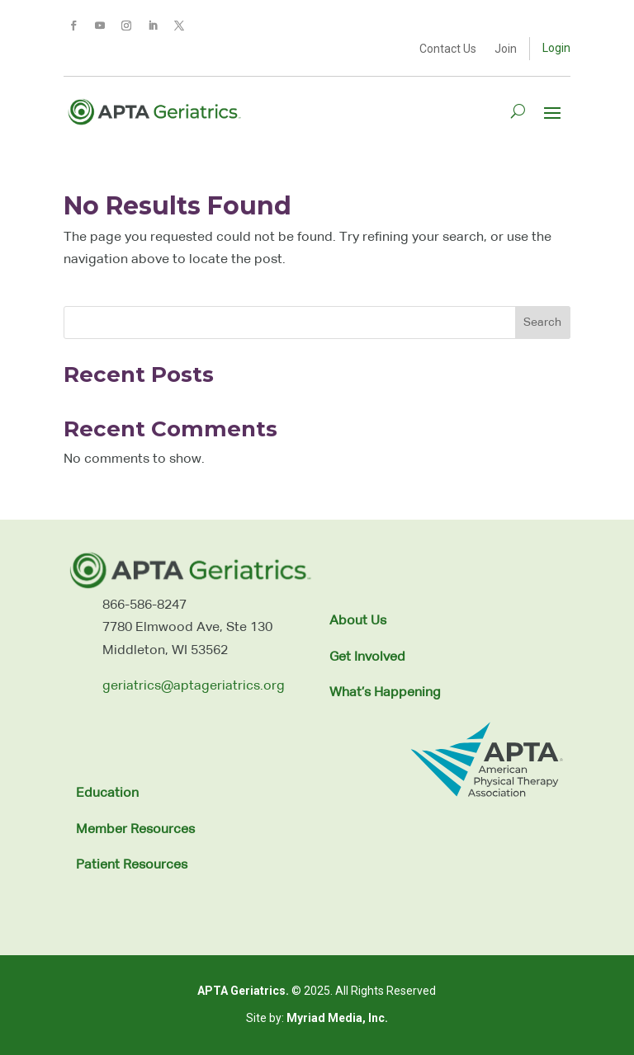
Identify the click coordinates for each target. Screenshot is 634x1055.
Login (556, 47)
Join (505, 49)
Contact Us (447, 49)
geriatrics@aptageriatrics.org (193, 686)
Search (542, 322)
